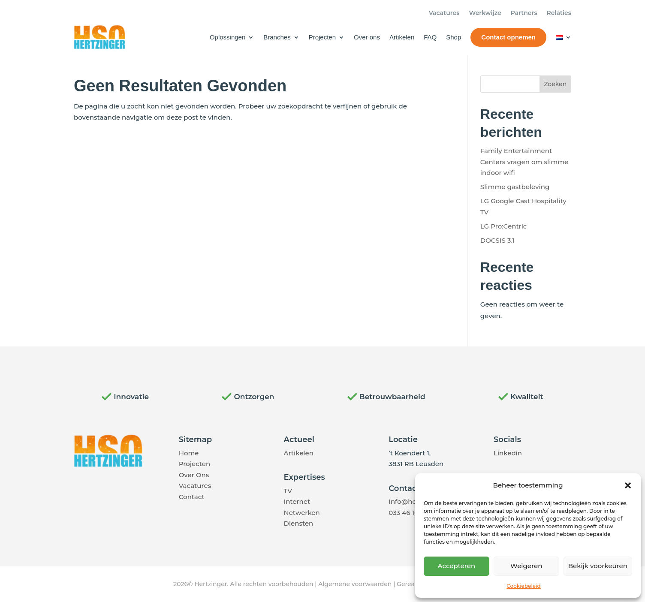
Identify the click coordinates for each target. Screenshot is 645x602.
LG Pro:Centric (503, 226)
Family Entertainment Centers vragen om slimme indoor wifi (524, 162)
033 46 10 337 (410, 513)
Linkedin (508, 453)
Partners (524, 13)
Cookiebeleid (523, 586)
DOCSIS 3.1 (497, 240)
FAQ (430, 37)
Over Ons (194, 475)
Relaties (559, 13)
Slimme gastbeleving (514, 187)
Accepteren (457, 566)
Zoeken (555, 84)
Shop (453, 37)
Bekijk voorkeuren (597, 566)
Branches (276, 37)
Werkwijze (485, 13)
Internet (297, 501)
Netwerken (302, 513)
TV (288, 491)
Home (189, 453)
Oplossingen (227, 37)
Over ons (367, 37)
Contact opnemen (508, 37)
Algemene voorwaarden (355, 584)
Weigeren (526, 566)
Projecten (322, 37)
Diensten (298, 523)
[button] (628, 485)
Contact (192, 497)
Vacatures (444, 13)
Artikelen (401, 37)
